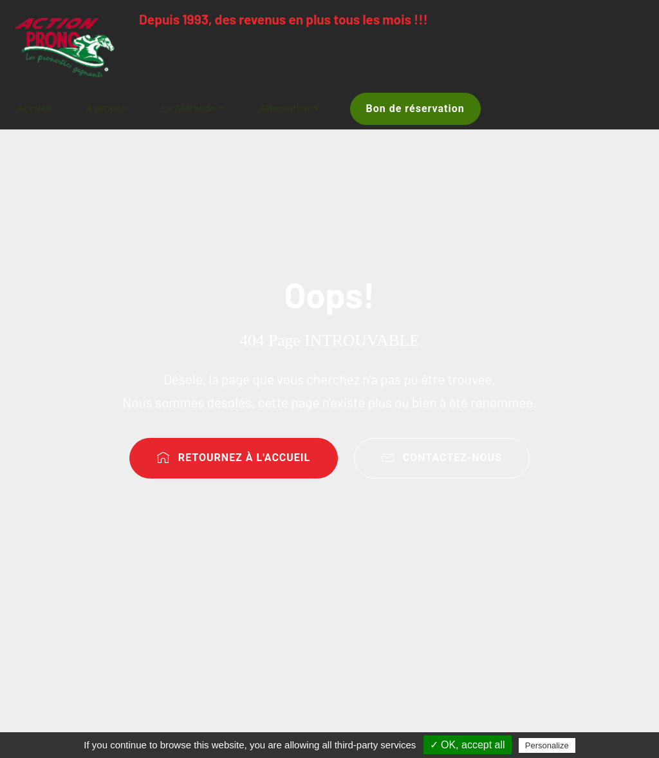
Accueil (34, 108)
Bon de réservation (415, 108)
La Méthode (189, 108)
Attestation (284, 108)
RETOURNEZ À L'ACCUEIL (233, 457)
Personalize (547, 745)
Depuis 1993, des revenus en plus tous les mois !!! (283, 19)
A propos (106, 108)
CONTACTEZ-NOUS (442, 457)
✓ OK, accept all (467, 744)
